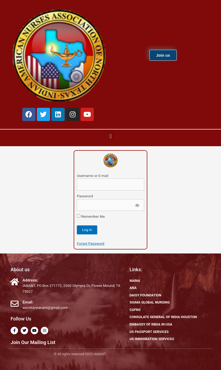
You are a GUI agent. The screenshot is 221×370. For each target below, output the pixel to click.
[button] (110, 136)
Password (85, 196)
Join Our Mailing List (33, 342)
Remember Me (91, 216)
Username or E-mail (92, 175)
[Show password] (137, 205)
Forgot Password (90, 243)
